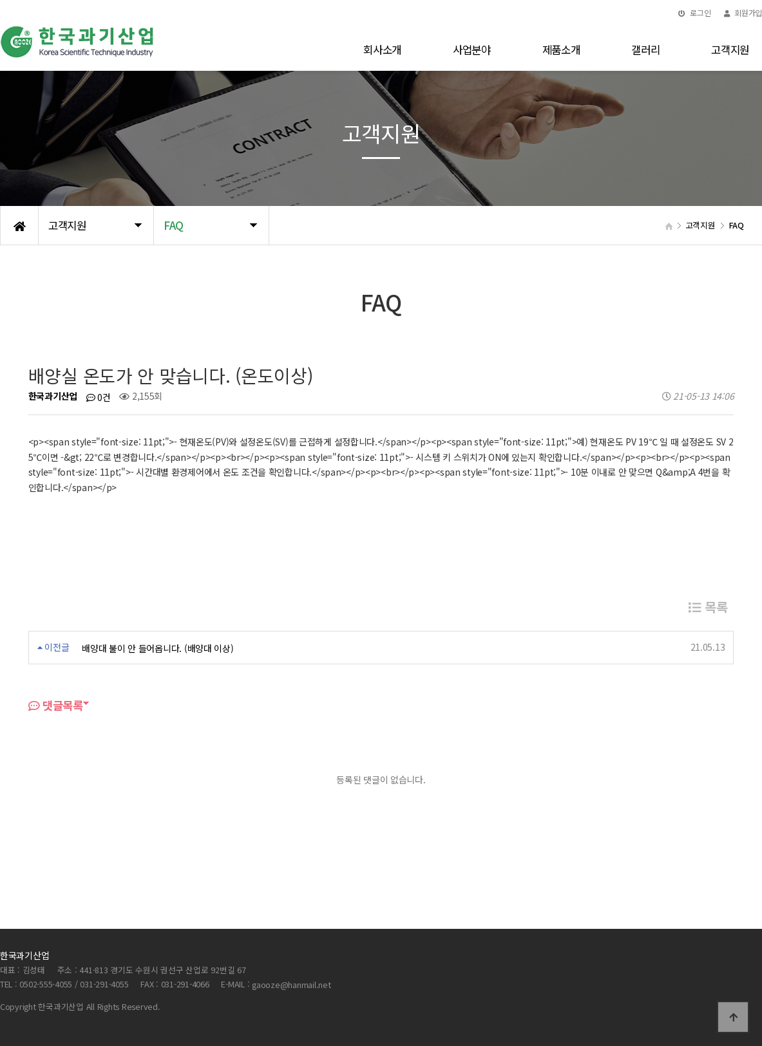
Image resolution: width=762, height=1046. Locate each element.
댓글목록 (55, 705)
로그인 (694, 12)
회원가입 (743, 12)
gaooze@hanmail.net (291, 984)
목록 (708, 606)
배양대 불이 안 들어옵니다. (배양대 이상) (157, 648)
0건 (98, 397)
